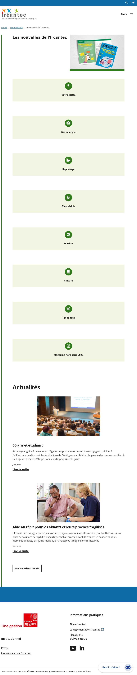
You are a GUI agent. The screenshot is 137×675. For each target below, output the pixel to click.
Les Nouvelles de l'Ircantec (16, 653)
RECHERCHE (127, 2)
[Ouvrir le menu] (128, 14)
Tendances (68, 317)
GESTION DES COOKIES (9, 671)
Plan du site (76, 635)
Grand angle (68, 132)
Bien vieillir (68, 206)
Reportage (68, 169)
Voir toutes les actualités (27, 568)
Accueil (4, 27)
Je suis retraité (16, 27)
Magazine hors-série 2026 (68, 355)
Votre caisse (68, 94)
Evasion (68, 243)
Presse (5, 648)
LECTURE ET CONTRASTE (134, 3)
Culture (68, 280)
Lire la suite (21, 469)
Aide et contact (78, 624)
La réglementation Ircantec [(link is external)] (87, 629)
